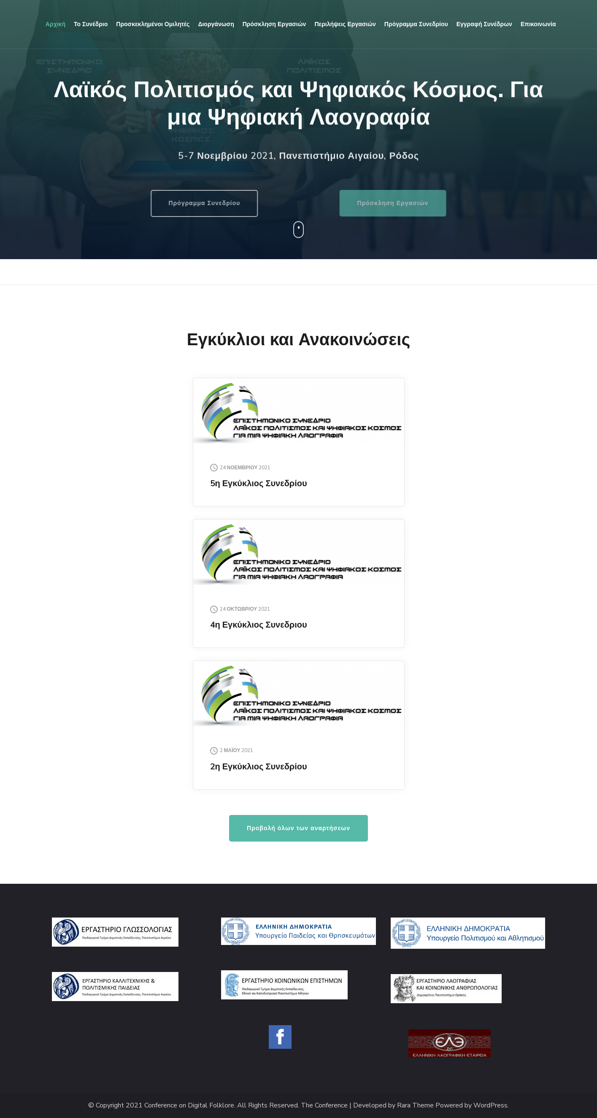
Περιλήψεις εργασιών (344, 24)
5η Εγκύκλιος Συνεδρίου (258, 483)
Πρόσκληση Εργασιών (427, 203)
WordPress (490, 1106)
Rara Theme (415, 1106)
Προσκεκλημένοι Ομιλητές (152, 24)
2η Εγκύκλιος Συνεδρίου (258, 766)
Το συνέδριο (91, 24)
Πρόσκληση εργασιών (274, 24)
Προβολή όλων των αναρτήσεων (298, 828)
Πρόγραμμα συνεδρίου (416, 24)
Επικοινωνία (538, 24)
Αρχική (55, 24)
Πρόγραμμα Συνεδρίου (169, 203)
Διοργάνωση (216, 24)
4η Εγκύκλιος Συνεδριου (258, 625)
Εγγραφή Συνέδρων (484, 24)
